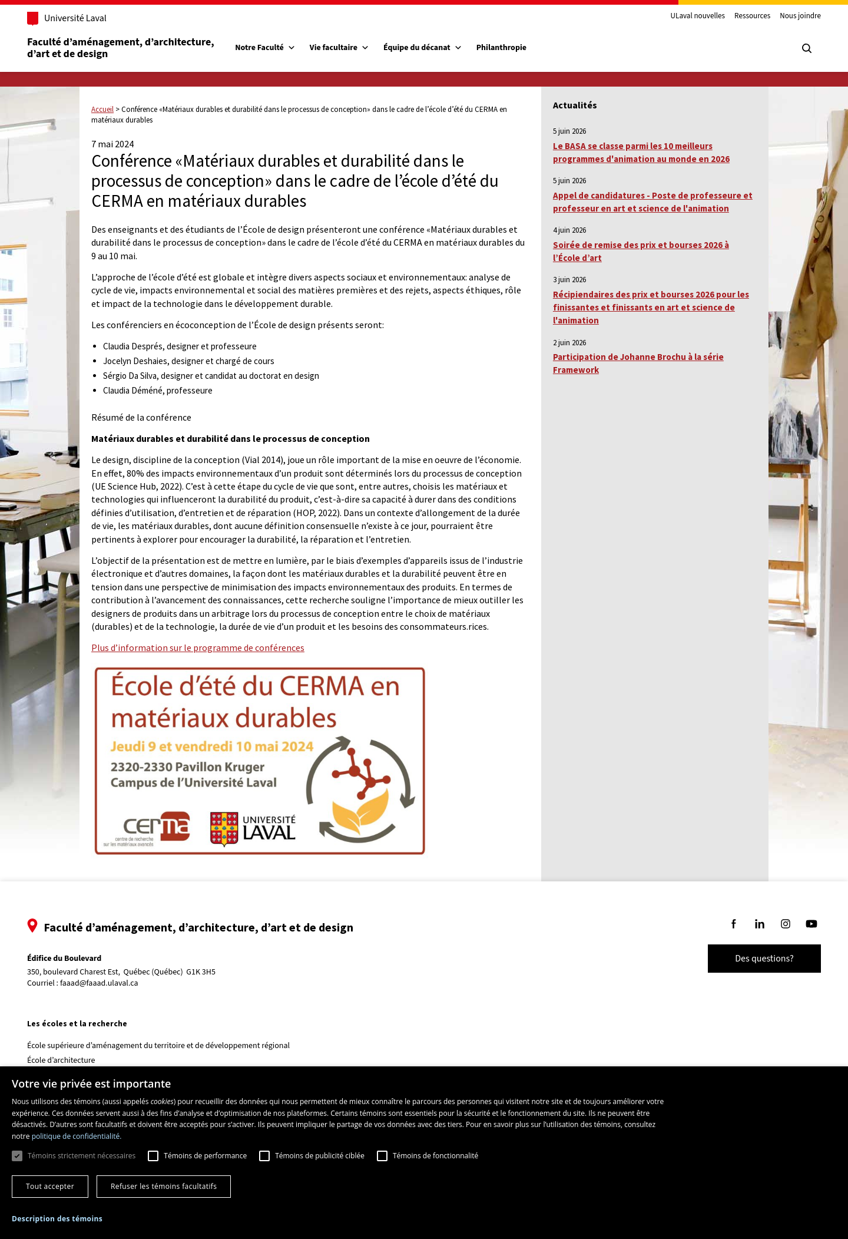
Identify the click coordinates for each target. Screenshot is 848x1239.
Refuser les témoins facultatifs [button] (164, 1186)
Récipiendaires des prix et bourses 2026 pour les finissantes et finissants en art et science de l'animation (651, 307)
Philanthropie (513, 48)
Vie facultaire (351, 48)
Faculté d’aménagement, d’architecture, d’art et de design (133, 48)
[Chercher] (795, 48)
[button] (57, 1218)
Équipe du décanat (434, 48)
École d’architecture (73, 1060)
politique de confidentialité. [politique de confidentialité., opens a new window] (77, 1136)
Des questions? (752, 958)
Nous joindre (788, 16)
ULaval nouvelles (686, 16)
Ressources (740, 16)
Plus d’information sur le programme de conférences (197, 647)
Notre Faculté (277, 48)
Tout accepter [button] (50, 1186)
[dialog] (424, 1152)
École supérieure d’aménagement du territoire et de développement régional (170, 1046)
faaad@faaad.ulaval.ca (111, 983)
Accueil (102, 109)
